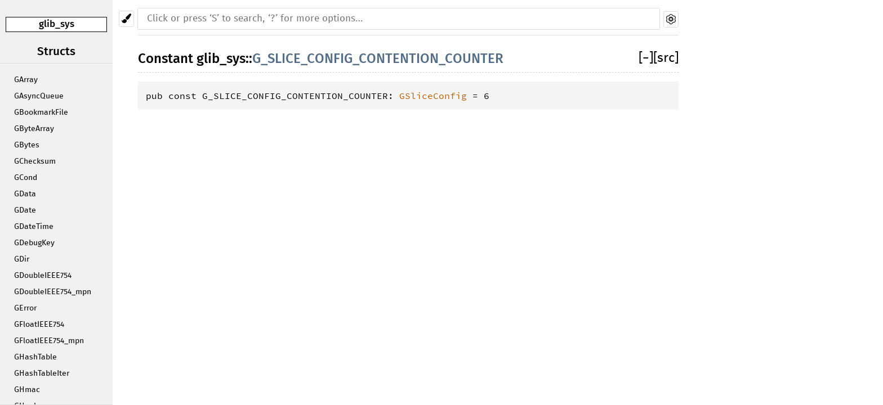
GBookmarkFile (41, 112)
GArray (26, 80)
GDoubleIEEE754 (43, 276)
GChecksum (35, 161)
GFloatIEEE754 (39, 324)
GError (25, 308)
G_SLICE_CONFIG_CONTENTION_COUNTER (377, 58)
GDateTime (33, 227)
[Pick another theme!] (126, 19)
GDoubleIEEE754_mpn (52, 292)
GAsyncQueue (39, 96)
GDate (25, 210)
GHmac (27, 390)
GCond (25, 178)
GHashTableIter (41, 373)
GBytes (26, 145)
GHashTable (35, 357)
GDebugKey (34, 243)
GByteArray (34, 129)
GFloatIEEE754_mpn (49, 341)
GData (25, 194)
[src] (666, 58)
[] (646, 58)
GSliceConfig (433, 95)
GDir (21, 259)
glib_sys (56, 24)
